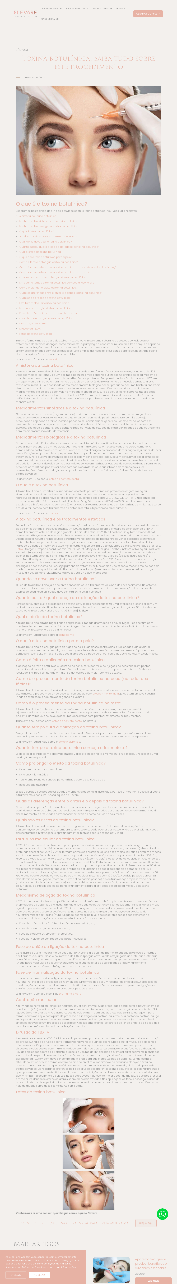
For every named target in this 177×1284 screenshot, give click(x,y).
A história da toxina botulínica (37, 216)
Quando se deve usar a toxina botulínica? (45, 241)
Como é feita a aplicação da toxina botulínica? (48, 262)
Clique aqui (146, 1223)
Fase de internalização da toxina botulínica (46, 318)
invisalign (54, 359)
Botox (19, 549)
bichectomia (66, 635)
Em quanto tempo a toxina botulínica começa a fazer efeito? (57, 282)
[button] (51, 8)
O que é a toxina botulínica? (36, 231)
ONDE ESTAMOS (50, 18)
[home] (25, 13)
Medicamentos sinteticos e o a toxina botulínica (49, 221)
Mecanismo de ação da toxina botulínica (45, 308)
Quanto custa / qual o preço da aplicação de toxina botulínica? (59, 247)
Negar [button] (16, 1275)
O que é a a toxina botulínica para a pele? (45, 257)
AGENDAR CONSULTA (148, 13)
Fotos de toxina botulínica (35, 334)
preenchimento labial (106, 693)
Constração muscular (33, 323)
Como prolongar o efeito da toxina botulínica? (48, 287)
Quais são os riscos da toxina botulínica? (45, 298)
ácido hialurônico (69, 741)
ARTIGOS (120, 8)
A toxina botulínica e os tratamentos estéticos (48, 236)
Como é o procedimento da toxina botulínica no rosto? (54, 272)
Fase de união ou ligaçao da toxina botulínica (48, 313)
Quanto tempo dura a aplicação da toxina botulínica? (53, 277)
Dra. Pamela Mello (70, 993)
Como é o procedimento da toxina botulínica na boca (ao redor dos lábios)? (68, 267)
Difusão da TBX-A (29, 328)
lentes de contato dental (64, 479)
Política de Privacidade (35, 1267)
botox (54, 513)
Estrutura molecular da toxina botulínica (44, 303)
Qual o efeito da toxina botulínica (40, 252)
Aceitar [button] (39, 1275)
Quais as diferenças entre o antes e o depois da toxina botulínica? (61, 293)
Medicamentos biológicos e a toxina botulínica (48, 226)
